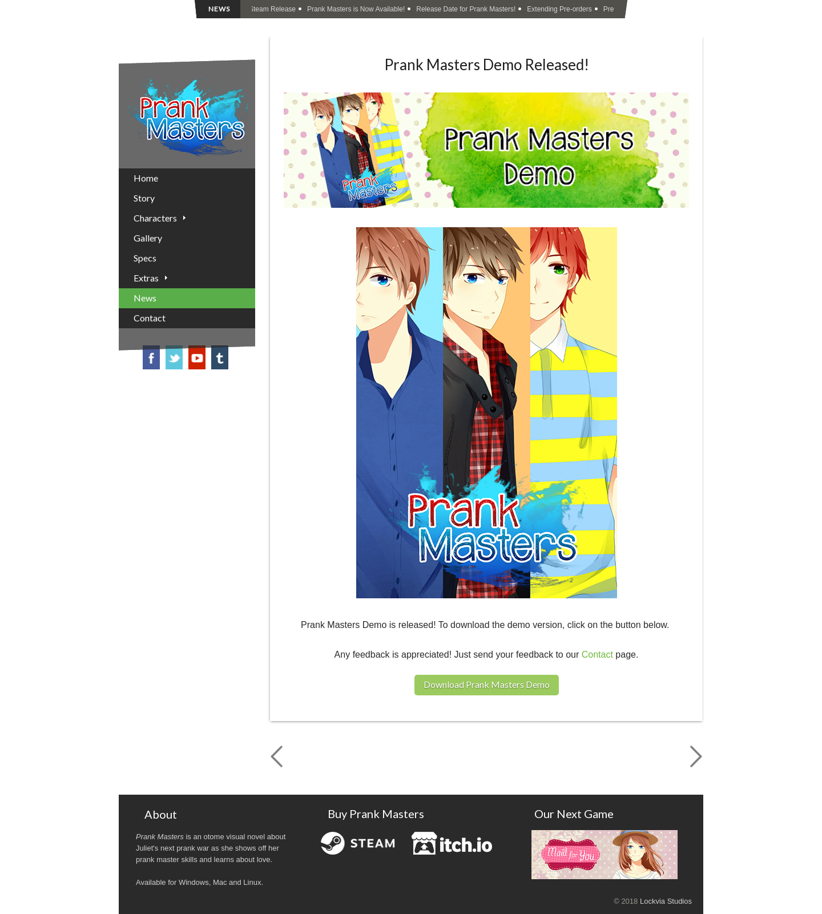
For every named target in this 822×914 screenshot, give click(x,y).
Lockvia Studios (666, 901)
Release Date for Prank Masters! (467, 9)
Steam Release (273, 9)
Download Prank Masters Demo (487, 684)
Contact (597, 654)
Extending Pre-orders (560, 9)
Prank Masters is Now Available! (357, 9)
